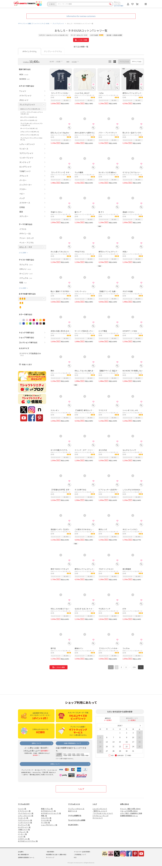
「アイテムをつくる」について (102, 813)
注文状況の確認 (118, 6)
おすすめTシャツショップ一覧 (51, 813)
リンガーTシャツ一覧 (25, 822)
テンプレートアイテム (53, 51)
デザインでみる (136, 61)
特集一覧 (44, 816)
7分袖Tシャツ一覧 (24, 829)
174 (134, 667)
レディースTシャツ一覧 (25, 816)
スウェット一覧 (23, 832)
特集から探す (27, 364)
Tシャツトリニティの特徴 (76, 820)
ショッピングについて (99, 809)
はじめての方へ (73, 825)
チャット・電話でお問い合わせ (130, 809)
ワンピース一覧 (23, 818)
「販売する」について (99, 811)
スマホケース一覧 (24, 839)
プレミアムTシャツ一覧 (25, 813)
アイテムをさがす (24, 804)
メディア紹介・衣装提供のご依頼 (131, 813)
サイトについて (97, 818)
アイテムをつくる (74, 804)
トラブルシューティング (100, 816)
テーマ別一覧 (45, 822)
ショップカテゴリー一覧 (49, 825)
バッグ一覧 (21, 836)
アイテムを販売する (74, 815)
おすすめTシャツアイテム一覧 (28, 841)
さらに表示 (22, 253)
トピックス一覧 (46, 818)
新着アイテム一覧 (47, 809)
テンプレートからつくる (76, 809)
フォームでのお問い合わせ (129, 811)
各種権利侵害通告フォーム (129, 816)
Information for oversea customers (81, 16)
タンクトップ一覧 (24, 825)
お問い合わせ (124, 804)
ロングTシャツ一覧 (24, 827)
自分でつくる (72, 811)
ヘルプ (81, 788)
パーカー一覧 (22, 834)
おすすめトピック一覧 (48, 811)
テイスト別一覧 (46, 820)
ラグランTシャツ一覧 (25, 820)
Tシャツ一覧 (22, 809)
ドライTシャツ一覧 (24, 811)
